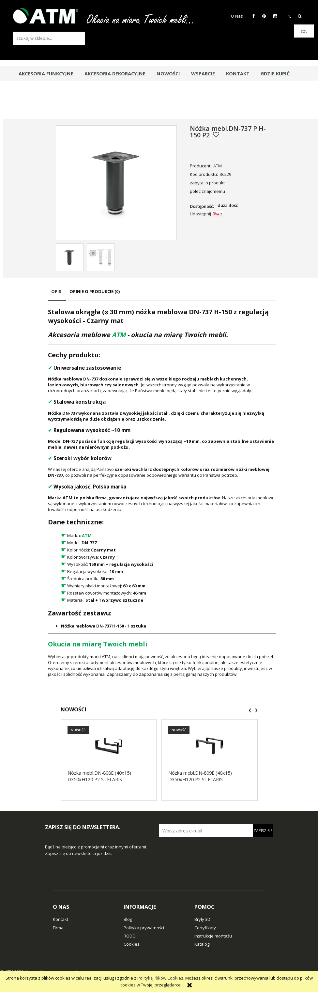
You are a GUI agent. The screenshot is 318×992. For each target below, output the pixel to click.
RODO (130, 936)
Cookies (132, 944)
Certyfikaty (205, 928)
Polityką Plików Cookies (160, 978)
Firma (58, 928)
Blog (128, 919)
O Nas (237, 16)
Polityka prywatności (144, 928)
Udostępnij (200, 214)
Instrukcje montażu (213, 936)
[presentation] (250, 710)
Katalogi (202, 944)
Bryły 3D (202, 919)
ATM (217, 166)
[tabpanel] (162, 492)
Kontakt (60, 919)
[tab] (57, 294)
